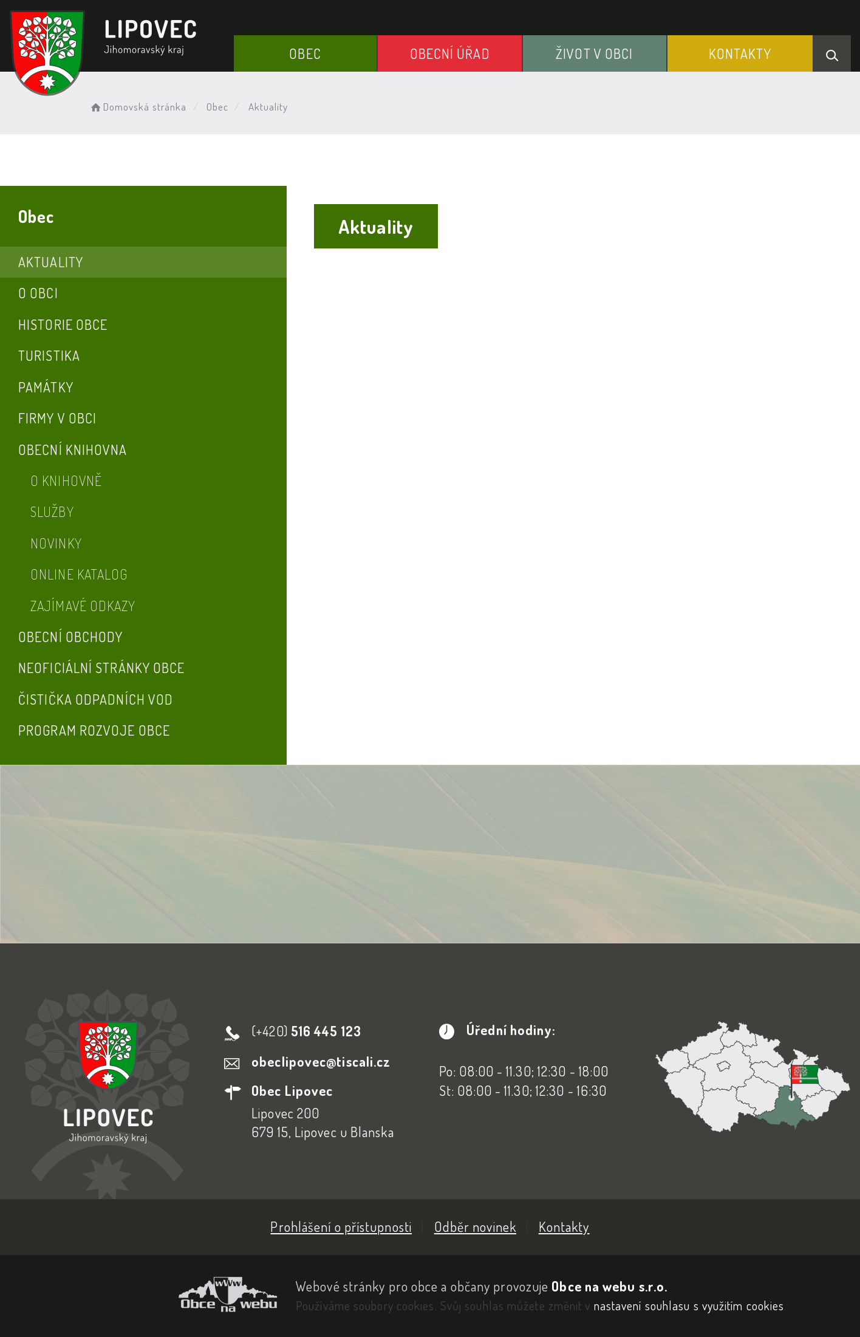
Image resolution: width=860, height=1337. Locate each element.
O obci (38, 292)
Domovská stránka (137, 106)
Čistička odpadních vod (95, 699)
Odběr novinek (475, 1226)
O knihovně (66, 480)
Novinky (56, 543)
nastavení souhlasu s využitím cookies (689, 1305)
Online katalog (79, 574)
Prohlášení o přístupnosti (341, 1226)
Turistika (49, 355)
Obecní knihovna (73, 449)
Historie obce (63, 324)
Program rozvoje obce (94, 730)
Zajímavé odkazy (83, 605)
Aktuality (50, 261)
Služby (52, 511)
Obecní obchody (70, 636)
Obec (305, 53)
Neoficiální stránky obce (101, 667)
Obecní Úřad (450, 53)
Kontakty (740, 53)
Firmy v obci (57, 417)
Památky (45, 386)
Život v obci (594, 53)
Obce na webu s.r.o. (609, 1285)
